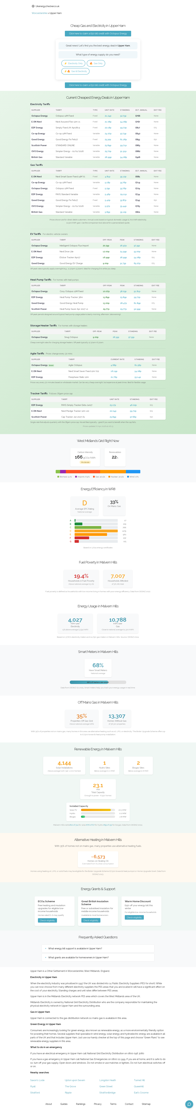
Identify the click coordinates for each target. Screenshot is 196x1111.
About (48, 1104)
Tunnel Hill (139, 1081)
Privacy (98, 1104)
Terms (113, 1104)
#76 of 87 (90, 826)
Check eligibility (47, 921)
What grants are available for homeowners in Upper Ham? (78, 958)
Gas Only (98, 63)
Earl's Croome (141, 1093)
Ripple (68, 1093)
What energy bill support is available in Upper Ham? (75, 949)
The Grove (70, 1087)
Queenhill (139, 1087)
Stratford (35, 1093)
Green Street (106, 1087)
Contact (129, 1104)
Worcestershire (39, 13)
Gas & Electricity (76, 71)
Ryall (33, 1087)
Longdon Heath (107, 1081)
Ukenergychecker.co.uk (45, 6)
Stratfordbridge (107, 1093)
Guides (64, 1104)
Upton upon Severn (75, 1081)
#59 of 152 (107, 826)
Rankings (80, 1104)
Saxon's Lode (37, 1081)
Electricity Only (74, 63)
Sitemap (146, 1104)
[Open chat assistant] (189, 1104)
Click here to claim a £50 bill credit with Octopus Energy (98, 33)
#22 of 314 (74, 826)
